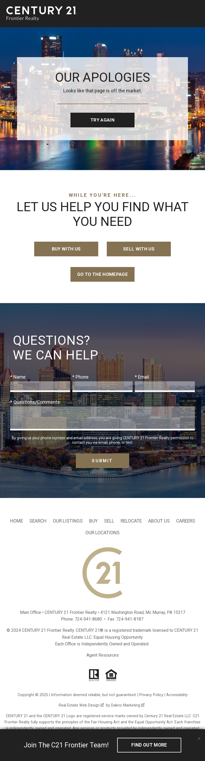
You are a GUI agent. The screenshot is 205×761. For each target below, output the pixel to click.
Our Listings (68, 521)
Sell (109, 521)
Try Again (102, 120)
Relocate (131, 521)
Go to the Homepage (102, 274)
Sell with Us (139, 249)
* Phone (80, 377)
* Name (18, 377)
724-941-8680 (88, 619)
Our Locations (102, 533)
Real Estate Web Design (81, 706)
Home (16, 521)
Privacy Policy (151, 695)
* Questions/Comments (35, 402)
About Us (159, 521)
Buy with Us (66, 249)
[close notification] (199, 735)
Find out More (149, 745)
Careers (185, 521)
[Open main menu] (195, 13)
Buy (93, 521)
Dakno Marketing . (128, 706)
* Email (142, 377)
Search (37, 521)
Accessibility (177, 695)
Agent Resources (102, 655)
